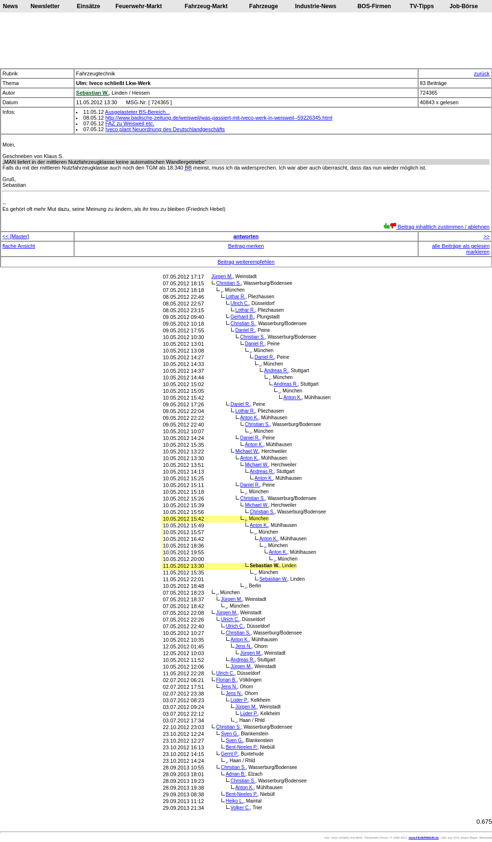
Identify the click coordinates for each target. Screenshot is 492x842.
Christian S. (228, 283)
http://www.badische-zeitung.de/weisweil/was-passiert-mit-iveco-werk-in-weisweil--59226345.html (218, 118)
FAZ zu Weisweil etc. (129, 123)
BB (188, 168)
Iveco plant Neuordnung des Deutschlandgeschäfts (165, 129)
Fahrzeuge (263, 6)
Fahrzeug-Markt (205, 6)
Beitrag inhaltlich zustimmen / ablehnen (436, 227)
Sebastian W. (273, 579)
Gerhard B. (242, 316)
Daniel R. (245, 330)
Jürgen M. (222, 276)
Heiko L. (235, 801)
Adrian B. (236, 774)
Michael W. (247, 451)
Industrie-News (315, 6)
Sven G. (229, 733)
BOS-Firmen (374, 6)
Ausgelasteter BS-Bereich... (137, 112)
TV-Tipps (422, 6)
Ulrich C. (240, 303)
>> (486, 236)
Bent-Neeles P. (242, 747)
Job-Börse (463, 6)
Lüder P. (239, 700)
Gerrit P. (229, 754)
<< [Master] (15, 236)
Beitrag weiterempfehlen (246, 262)
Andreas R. (276, 370)
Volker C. (240, 807)
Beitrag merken (246, 246)
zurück (482, 73)
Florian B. (226, 680)
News (10, 6)
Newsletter (45, 6)
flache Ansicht (18, 246)
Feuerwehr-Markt (138, 6)
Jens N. (243, 646)
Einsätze (88, 6)
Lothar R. (236, 296)
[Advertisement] (246, 40)
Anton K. (292, 397)
